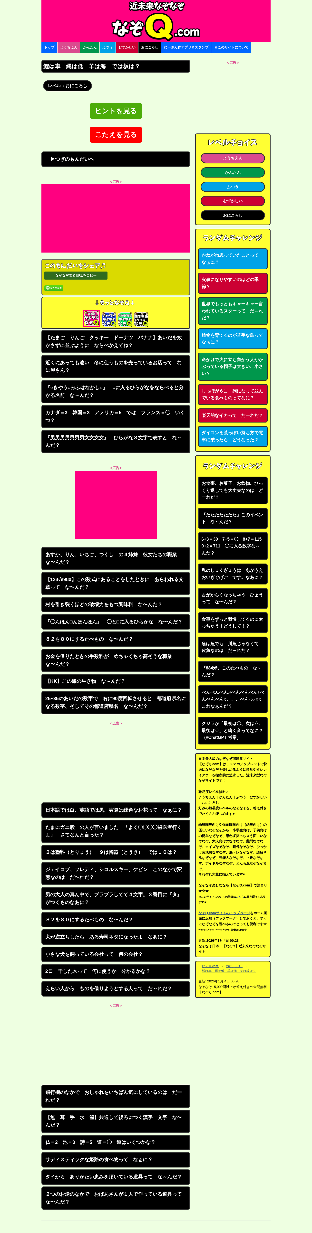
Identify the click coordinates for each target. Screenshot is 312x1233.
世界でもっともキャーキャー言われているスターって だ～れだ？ (232, 310)
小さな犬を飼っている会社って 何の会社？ (94, 954)
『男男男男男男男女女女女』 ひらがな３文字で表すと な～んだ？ (113, 441)
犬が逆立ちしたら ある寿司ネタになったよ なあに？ (106, 937)
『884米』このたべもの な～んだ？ (231, 672)
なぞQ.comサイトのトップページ (224, 913)
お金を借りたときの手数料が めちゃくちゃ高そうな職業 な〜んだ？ (111, 660)
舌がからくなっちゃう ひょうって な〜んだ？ (232, 598)
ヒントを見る (116, 111)
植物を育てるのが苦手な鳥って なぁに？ (234, 339)
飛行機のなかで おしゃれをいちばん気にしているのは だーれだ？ (113, 1096)
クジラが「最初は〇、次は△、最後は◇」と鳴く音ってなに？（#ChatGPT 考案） (232, 730)
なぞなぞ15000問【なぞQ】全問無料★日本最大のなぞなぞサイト (156, 21)
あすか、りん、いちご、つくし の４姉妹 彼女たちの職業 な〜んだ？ (113, 558)
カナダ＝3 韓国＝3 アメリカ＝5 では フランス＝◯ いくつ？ (115, 416)
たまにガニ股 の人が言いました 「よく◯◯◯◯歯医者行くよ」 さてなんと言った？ (113, 831)
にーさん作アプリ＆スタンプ (186, 47)
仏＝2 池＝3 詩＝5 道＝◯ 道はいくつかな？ (100, 1142)
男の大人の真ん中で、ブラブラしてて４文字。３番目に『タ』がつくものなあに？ (113, 898)
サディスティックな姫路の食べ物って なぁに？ (99, 1159)
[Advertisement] (115, 218)
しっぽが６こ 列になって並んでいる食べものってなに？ (232, 395)
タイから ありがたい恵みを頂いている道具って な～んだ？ (113, 1176)
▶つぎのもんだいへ (69, 159)
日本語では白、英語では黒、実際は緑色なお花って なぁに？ (113, 810)
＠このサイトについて (231, 47)
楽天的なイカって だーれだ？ (232, 415)
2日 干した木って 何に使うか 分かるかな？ (97, 971)
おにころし (149, 47)
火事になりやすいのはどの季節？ (230, 283)
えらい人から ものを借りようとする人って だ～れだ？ (108, 988)
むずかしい (127, 47)
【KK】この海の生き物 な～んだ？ (85, 681)
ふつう (107, 47)
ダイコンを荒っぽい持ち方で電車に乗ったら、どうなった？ (232, 436)
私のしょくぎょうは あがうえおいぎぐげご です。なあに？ (232, 574)
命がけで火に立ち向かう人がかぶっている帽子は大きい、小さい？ (232, 366)
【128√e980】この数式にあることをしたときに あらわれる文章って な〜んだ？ (114, 583)
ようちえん (68, 47)
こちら (240, 896)
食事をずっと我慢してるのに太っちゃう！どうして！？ (232, 623)
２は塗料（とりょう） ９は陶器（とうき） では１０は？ (111, 852)
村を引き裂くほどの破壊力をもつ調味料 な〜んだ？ (103, 604)
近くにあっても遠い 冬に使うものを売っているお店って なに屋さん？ (113, 366)
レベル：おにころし (67, 85)
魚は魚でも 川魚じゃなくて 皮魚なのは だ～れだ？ (232, 647)
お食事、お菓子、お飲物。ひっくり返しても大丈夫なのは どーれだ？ (232, 490)
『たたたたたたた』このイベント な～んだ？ (232, 518)
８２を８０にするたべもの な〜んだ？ (89, 639)
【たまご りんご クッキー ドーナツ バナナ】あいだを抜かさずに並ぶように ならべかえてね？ (113, 341)
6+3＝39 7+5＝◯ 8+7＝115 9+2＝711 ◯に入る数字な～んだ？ (234, 546)
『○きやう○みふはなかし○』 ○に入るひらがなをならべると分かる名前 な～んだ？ (114, 391)
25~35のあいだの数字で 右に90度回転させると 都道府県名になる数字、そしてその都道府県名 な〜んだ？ (115, 702)
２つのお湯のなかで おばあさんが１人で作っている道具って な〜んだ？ (116, 1198)
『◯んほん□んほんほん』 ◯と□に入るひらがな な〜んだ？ (114, 621)
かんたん (90, 47)
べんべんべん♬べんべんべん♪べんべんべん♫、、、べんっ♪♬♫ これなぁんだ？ (233, 699)
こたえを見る (116, 134)
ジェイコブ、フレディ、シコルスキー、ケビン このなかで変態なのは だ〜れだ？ (113, 873)
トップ (49, 47)
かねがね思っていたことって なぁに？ (232, 259)
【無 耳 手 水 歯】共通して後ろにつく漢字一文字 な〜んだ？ (113, 1121)
